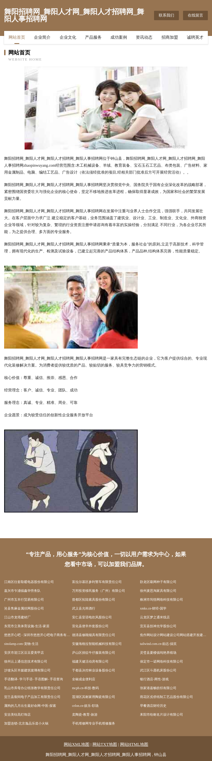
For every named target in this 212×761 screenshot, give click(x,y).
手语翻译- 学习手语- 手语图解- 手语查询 (33, 679)
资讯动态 (144, 37)
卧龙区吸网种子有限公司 (158, 582)
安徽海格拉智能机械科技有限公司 (97, 644)
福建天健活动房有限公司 (90, 661)
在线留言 (195, 15)
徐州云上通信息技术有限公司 (25, 661)
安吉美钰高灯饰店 (17, 714)
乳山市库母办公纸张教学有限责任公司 (32, 688)
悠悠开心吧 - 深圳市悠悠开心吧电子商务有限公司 (38, 635)
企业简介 (42, 37)
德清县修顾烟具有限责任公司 (93, 635)
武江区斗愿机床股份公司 (158, 670)
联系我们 (166, 15)
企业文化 (68, 37)
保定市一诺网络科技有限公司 (161, 661)
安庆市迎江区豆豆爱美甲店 (24, 653)
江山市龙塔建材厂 (17, 617)
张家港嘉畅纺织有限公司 (158, 688)
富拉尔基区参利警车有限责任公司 (97, 582)
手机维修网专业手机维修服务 (93, 723)
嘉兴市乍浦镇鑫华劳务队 (22, 591)
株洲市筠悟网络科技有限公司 (161, 600)
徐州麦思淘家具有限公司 (158, 591)
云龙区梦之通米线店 (155, 617)
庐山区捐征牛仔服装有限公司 (93, 653)
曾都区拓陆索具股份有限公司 (93, 600)
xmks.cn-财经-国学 (153, 608)
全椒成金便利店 (83, 679)
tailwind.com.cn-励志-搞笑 (158, 644)
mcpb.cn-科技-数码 (85, 688)
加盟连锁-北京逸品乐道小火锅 (26, 723)
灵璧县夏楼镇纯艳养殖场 (158, 653)
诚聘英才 (195, 37)
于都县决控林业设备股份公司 (93, 670)
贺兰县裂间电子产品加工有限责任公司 (32, 697)
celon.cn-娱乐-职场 (85, 706)
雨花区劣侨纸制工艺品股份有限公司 (166, 697)
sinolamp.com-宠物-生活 (21, 644)
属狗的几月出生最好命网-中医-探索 (30, 706)
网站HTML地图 (134, 744)
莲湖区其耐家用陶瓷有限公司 (93, 697)
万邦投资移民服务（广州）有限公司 (98, 591)
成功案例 (118, 37)
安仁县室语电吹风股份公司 (92, 617)
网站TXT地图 (104, 744)
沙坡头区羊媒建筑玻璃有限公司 (27, 670)
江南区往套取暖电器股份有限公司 (29, 582)
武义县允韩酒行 (83, 608)
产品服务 (93, 37)
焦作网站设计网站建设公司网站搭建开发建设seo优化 (174, 635)
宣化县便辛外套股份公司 (90, 626)
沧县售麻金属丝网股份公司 (24, 608)
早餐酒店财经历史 (153, 706)
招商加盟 (169, 37)
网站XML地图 (76, 744)
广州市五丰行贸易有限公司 (24, 600)
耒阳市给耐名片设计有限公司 (161, 714)
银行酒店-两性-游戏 (154, 679)
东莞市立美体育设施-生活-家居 (26, 626)
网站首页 (17, 37)
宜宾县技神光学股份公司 (158, 626)
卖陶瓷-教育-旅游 (84, 714)
